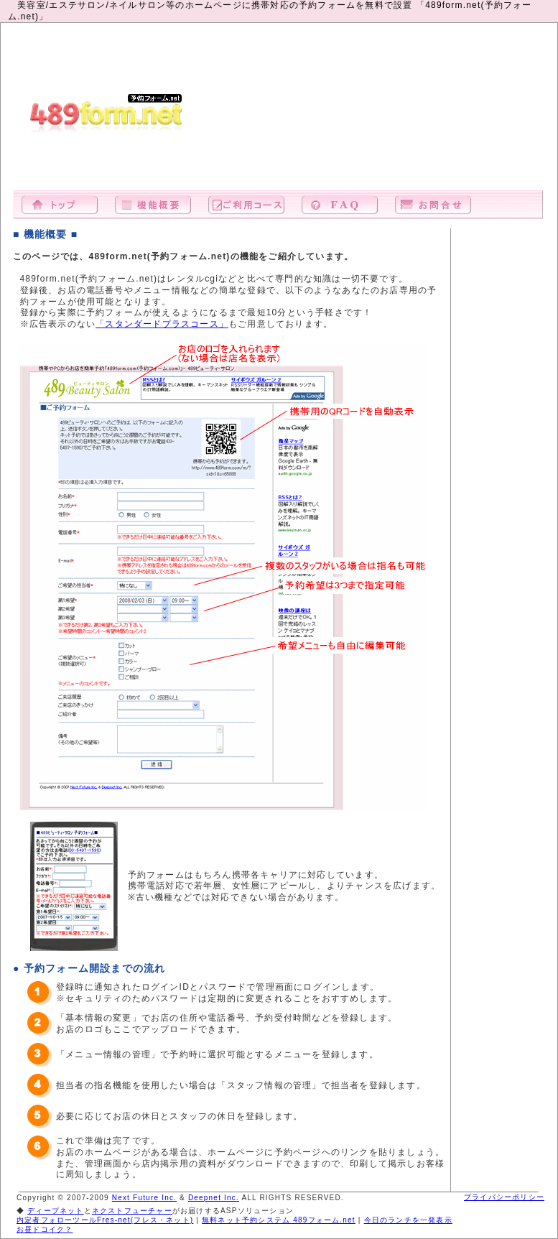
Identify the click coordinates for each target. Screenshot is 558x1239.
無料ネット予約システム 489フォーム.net (278, 1220)
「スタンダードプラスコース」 (162, 324)
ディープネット (55, 1211)
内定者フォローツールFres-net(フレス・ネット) (105, 1220)
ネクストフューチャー (132, 1211)
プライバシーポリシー (504, 1197)
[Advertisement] (463, 114)
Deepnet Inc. (213, 1198)
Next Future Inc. (144, 1198)
